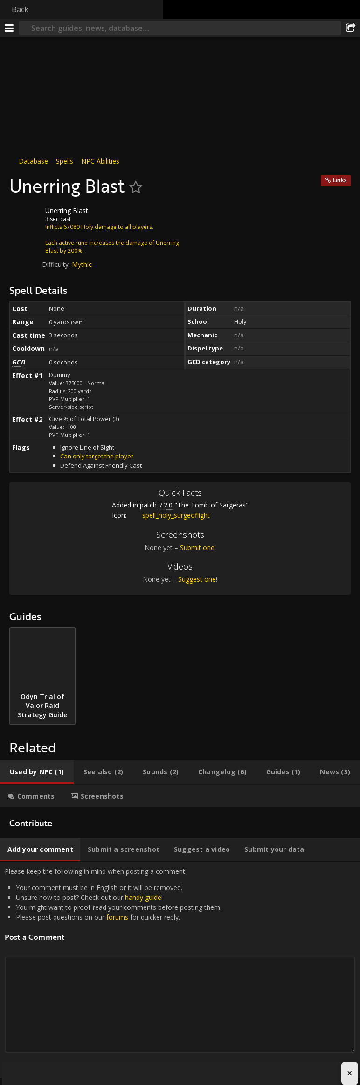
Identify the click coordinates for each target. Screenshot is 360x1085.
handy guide (143, 897)
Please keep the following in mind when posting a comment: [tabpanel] (180, 970)
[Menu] (9, 28)
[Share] (350, 28)
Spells (64, 161)
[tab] (37, 772)
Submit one (197, 547)
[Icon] (25, 217)
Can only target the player (96, 456)
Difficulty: (57, 264)
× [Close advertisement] (349, 1073)
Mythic (82, 264)
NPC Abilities (100, 161)
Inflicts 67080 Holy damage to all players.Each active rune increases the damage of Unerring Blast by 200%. (112, 239)
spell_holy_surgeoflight (169, 515)
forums (117, 917)
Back (20, 9)
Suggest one (197, 579)
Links (340, 180)
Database (33, 161)
